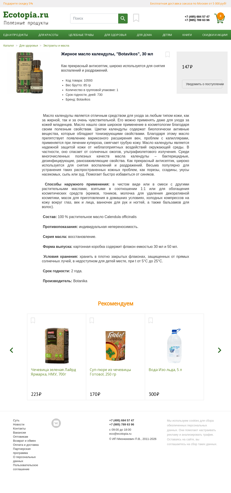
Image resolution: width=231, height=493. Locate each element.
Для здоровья (115, 35)
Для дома (144, 35)
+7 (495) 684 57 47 (197, 16)
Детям (167, 35)
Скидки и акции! (215, 35)
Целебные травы (81, 35)
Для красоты (48, 35)
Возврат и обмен (24, 440)
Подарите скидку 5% (18, 3)
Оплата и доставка (26, 444)
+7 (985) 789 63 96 (197, 20)
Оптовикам (20, 436)
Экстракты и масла (56, 45)
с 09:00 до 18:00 (120, 429)
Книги (187, 35)
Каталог (8, 45)
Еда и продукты (15, 35)
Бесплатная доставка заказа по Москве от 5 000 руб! (188, 3)
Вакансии (19, 432)
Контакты (19, 428)
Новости (18, 424)
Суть (16, 420)
